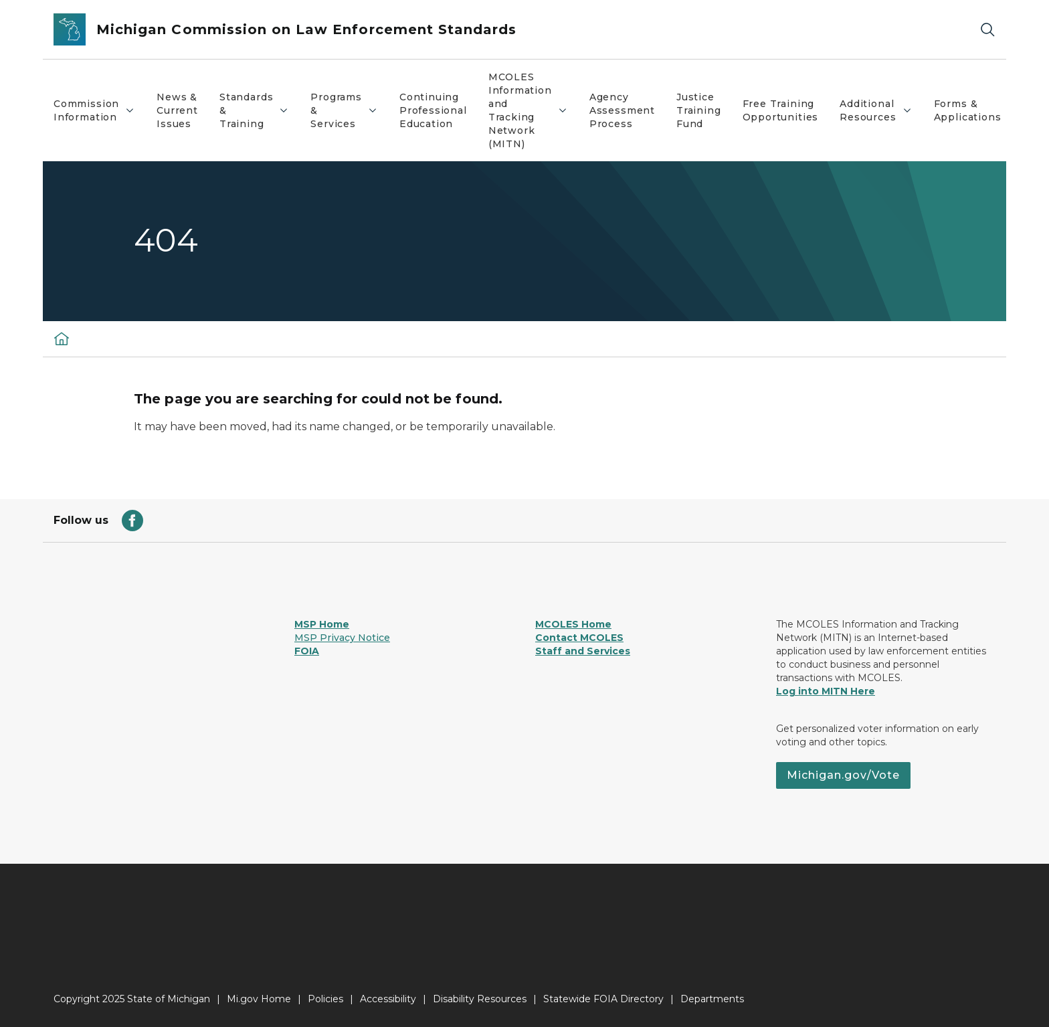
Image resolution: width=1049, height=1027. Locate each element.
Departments (712, 999)
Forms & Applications (968, 110)
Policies (325, 999)
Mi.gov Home (259, 999)
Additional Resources (881, 110)
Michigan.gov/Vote (843, 775)
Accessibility (388, 999)
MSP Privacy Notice (342, 638)
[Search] (987, 29)
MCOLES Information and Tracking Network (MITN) (533, 110)
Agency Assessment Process (622, 110)
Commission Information (99, 110)
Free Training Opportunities (781, 110)
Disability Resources (480, 999)
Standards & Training (259, 110)
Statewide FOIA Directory (603, 999)
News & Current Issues (177, 110)
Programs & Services (349, 110)
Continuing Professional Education (433, 110)
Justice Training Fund (698, 110)
